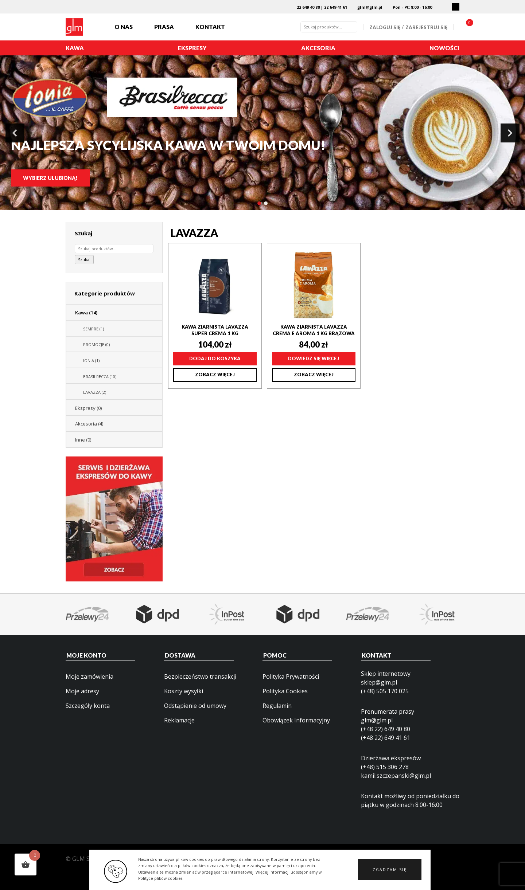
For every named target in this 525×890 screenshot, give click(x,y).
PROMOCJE (96, 344)
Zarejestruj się (426, 27)
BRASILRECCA (99, 376)
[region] (262, 132)
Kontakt (210, 26)
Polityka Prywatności (290, 677)
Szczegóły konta (88, 706)
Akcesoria (318, 47)
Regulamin (277, 706)
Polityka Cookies (285, 691)
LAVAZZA (94, 392)
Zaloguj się (384, 27)
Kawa (75, 47)
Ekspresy (192, 47)
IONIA (91, 360)
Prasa (164, 26)
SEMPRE (93, 329)
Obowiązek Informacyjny (296, 720)
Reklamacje (179, 720)
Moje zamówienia (89, 677)
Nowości (444, 47)
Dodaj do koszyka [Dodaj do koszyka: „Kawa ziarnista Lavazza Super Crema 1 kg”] (215, 358)
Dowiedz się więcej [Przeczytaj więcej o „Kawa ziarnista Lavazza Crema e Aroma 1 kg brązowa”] (313, 358)
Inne (83, 439)
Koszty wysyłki (183, 691)
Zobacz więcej (215, 374)
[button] (389, 873)
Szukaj (84, 259)
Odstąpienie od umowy (195, 706)
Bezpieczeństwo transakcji (200, 677)
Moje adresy (82, 691)
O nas (123, 26)
